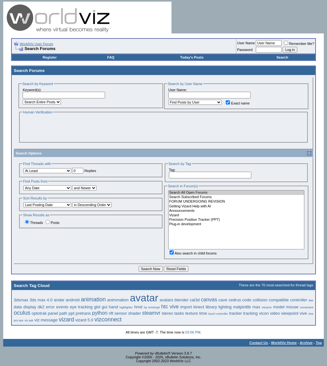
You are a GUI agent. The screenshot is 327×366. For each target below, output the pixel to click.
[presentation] (70, 127)
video (275, 313)
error (50, 307)
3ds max (38, 300)
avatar (144, 298)
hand (113, 307)
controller (298, 300)
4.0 (49, 300)
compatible (279, 300)
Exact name (237, 103)
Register (49, 57)
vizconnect (108, 319)
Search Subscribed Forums (236, 197)
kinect (198, 307)
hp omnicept (152, 307)
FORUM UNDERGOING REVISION (236, 201)
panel (53, 313)
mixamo (267, 307)
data (18, 307)
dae (310, 300)
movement (306, 307)
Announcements (236, 211)
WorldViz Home (284, 343)
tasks (179, 313)
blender (181, 300)
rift (111, 313)
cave (222, 300)
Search (282, 57)
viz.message (45, 320)
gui (104, 307)
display (29, 307)
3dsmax (21, 300)
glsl (97, 307)
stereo (167, 313)
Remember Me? (299, 44)
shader (134, 313)
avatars (166, 300)
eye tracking (81, 307)
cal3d (195, 300)
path (63, 313)
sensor (121, 313)
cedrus (235, 300)
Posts (53, 223)
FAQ (111, 57)
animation (93, 299)
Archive (306, 343)
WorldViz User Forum (36, 44)
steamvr (151, 313)
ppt (71, 313)
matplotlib (242, 307)
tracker (235, 313)
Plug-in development (236, 224)
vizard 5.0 (84, 320)
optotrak (39, 313)
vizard (66, 319)
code (246, 300)
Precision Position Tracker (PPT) (236, 220)
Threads (34, 223)
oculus (22, 313)
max (256, 307)
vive (303, 313)
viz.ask (29, 320)
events (62, 307)
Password (245, 50)
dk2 (41, 307)
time (203, 313)
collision (260, 300)
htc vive (170, 306)
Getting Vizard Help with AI (236, 206)
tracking (250, 313)
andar (59, 300)
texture (191, 313)
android (73, 300)
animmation (117, 300)
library (211, 307)
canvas (209, 299)
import (186, 307)
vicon (264, 313)
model (279, 307)
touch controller (218, 313)
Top (319, 343)
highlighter (126, 307)
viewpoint (289, 313)
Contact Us (258, 343)
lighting (225, 307)
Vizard (236, 215)
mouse (292, 307)
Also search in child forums (193, 253)
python (99, 313)
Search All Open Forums (236, 192)
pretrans (83, 313)
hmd (138, 307)
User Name (246, 43)
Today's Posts (191, 57)
